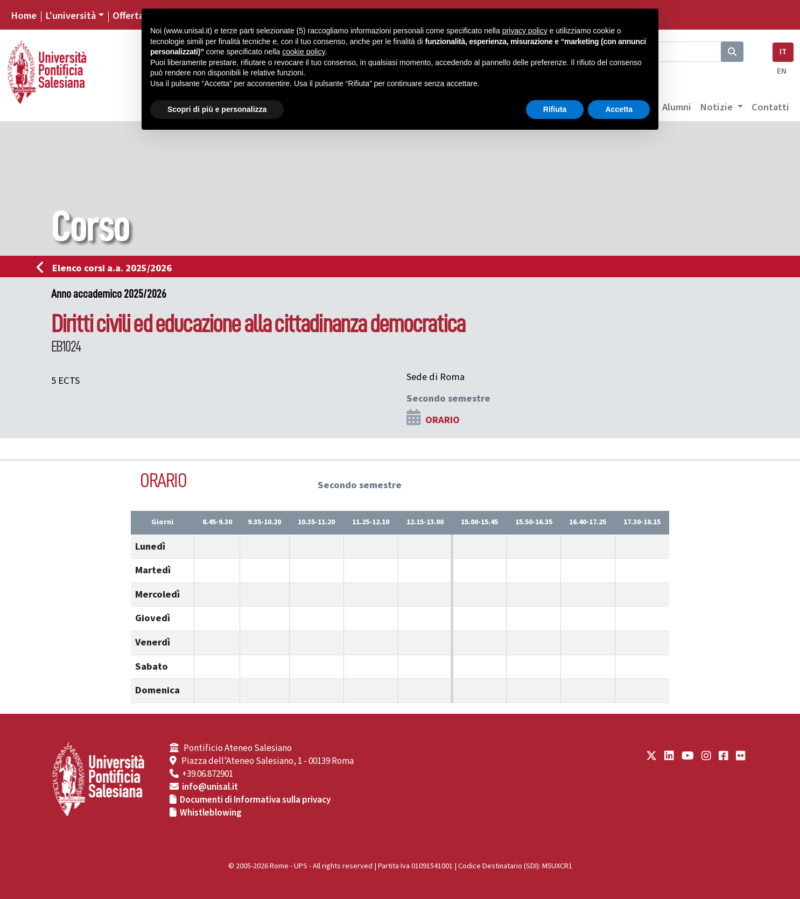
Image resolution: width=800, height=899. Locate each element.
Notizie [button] (717, 107)
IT (783, 52)
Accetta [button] (619, 109)
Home (24, 16)
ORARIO (442, 420)
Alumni (676, 107)
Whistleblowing (211, 812)
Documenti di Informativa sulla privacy (255, 799)
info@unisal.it (210, 787)
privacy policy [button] (525, 30)
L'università (70, 16)
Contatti (770, 107)
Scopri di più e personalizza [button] (216, 109)
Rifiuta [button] (555, 109)
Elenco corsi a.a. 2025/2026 (107, 268)
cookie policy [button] (303, 51)
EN (782, 71)
